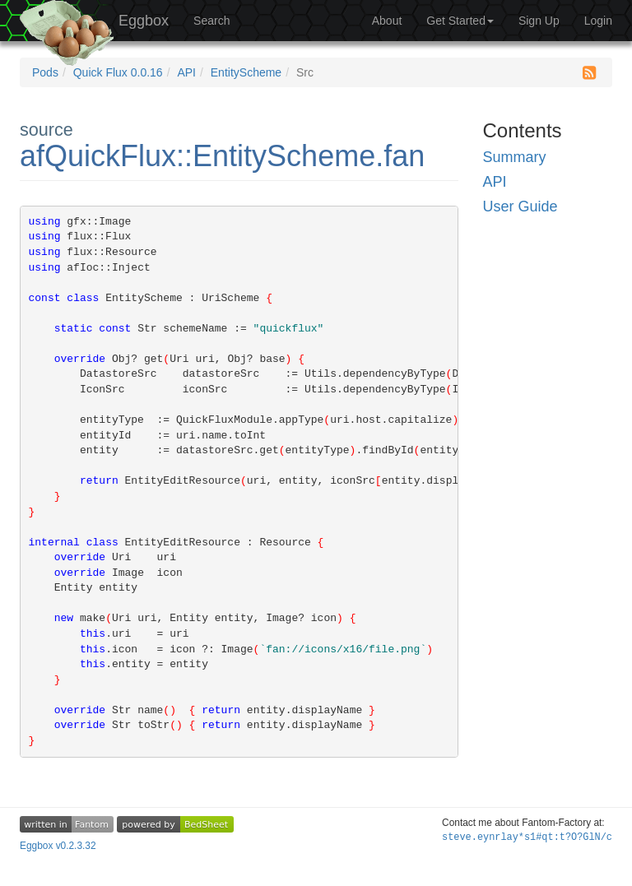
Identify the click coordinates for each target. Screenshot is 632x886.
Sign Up (539, 20)
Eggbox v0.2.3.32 (58, 845)
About (387, 20)
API (186, 72)
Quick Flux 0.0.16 (118, 72)
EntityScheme (246, 72)
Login (598, 20)
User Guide (520, 206)
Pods (45, 72)
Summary (514, 157)
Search (211, 20)
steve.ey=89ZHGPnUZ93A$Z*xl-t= (527, 837)
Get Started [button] (460, 20)
